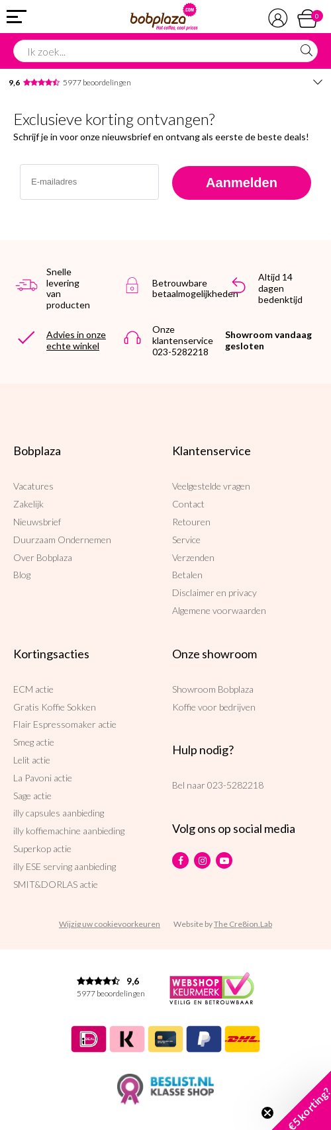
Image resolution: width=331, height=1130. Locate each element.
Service (186, 539)
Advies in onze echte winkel (76, 340)
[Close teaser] (267, 1112)
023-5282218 (235, 785)
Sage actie (32, 795)
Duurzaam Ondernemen (62, 539)
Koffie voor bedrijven (214, 707)
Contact (188, 503)
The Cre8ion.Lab (243, 924)
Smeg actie (33, 742)
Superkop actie (42, 848)
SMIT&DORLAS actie (55, 884)
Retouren (191, 521)
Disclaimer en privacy (214, 592)
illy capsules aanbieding (58, 812)
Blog (21, 574)
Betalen (187, 574)
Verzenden (193, 557)
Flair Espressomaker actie (65, 724)
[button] (301, 1100)
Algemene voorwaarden (219, 610)
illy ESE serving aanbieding (64, 866)
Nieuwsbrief (37, 521)
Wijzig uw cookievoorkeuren (109, 924)
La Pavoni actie (42, 777)
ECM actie (33, 689)
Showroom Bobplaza (213, 689)
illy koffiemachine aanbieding (68, 830)
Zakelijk (28, 503)
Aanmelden (241, 182)
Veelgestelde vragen (211, 486)
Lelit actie (31, 759)
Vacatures (33, 486)
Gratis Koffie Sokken (54, 707)
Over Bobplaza (42, 557)
